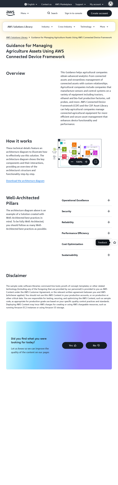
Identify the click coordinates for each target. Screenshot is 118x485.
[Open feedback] (114, 242)
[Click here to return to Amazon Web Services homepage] (10, 15)
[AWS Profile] (110, 3)
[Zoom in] (86, 161)
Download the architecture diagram (25, 180)
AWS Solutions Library (17, 37)
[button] (99, 13)
